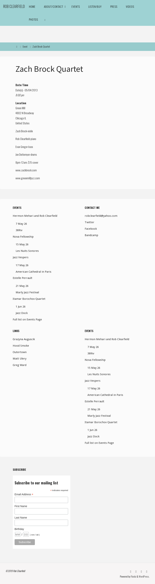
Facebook (91, 228)
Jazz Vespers (20, 257)
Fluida (134, 576)
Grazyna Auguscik (24, 339)
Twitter (89, 222)
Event (25, 46)
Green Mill (20, 108)
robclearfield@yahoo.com (101, 215)
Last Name (21, 517)
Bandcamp (91, 235)
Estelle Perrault (22, 278)
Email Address (24, 494)
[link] (45, 19)
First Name (21, 506)
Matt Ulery (19, 358)
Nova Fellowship (23, 236)
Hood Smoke (21, 345)
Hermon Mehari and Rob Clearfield (35, 215)
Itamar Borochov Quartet (29, 298)
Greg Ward (19, 365)
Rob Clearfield (14, 6)
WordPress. (144, 576)
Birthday (19, 529)
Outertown (20, 352)
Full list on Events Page (27, 319)
